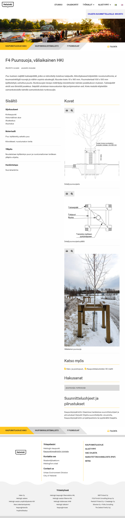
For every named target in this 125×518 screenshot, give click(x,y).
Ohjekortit (72, 4)
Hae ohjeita (91, 453)
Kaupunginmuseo (62, 507)
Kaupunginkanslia (21, 507)
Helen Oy (22, 495)
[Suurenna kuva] (71, 110)
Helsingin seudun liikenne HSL (62, 498)
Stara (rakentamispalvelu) (22, 504)
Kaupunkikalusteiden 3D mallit (99, 369)
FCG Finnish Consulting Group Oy (103, 498)
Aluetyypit (103, 4)
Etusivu (58, 4)
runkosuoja (80, 387)
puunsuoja (70, 387)
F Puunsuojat (73, 46)
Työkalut (87, 4)
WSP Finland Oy (103, 495)
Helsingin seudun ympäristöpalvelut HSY (22, 501)
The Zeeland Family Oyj (102, 507)
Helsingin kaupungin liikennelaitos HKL (62, 495)
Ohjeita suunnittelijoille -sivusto (105, 14)
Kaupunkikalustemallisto (47, 46)
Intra (88, 461)
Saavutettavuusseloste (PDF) (100, 457)
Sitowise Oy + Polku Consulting (103, 504)
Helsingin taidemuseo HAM (62, 501)
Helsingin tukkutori (62, 504)
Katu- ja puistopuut (73, 369)
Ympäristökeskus (21, 511)
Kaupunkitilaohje (94, 445)
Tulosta (112, 46)
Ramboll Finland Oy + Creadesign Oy (103, 501)
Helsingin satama (21, 498)
